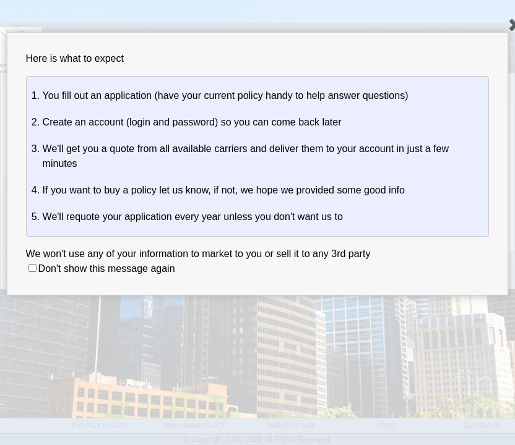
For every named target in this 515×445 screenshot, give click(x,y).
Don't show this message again (101, 268)
